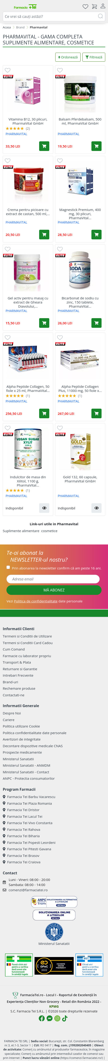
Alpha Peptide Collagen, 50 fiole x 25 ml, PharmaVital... (28, 388)
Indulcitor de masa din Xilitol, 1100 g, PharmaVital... (28, 481)
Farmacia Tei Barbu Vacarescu (29, 796)
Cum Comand (14, 649)
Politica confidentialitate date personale (34, 732)
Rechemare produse (19, 688)
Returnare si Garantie (20, 669)
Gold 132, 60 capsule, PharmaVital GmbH (80, 479)
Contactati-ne (13, 695)
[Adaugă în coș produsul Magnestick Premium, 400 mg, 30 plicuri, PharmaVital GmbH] (96, 234)
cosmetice (49, 530)
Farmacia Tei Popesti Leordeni (29, 842)
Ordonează (68, 57)
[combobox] (54, 16)
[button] (44, 508)
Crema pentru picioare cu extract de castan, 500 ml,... (28, 212)
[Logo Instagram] (57, 1018)
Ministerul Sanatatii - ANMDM (26, 765)
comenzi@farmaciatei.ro (28, 890)
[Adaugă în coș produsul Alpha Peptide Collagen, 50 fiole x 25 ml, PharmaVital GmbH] (44, 413)
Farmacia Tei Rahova (21, 829)
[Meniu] (6, 6)
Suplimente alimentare (21, 530)
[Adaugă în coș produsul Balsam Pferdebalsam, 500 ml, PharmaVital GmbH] (96, 146)
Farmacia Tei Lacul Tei (22, 816)
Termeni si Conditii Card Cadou (28, 642)
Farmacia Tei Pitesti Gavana (27, 849)
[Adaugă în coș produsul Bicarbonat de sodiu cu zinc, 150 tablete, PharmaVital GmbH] (96, 323)
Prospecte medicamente (22, 752)
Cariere (9, 719)
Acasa (7, 27)
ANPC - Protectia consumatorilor (29, 778)
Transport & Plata (17, 662)
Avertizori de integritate (22, 739)
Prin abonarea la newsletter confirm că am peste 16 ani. (56, 568)
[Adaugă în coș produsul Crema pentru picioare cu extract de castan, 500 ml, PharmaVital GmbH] (44, 234)
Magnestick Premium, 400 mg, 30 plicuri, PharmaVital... (80, 214)
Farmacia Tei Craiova (22, 862)
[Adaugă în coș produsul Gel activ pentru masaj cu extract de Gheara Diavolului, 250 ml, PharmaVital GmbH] (44, 323)
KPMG (54, 1006)
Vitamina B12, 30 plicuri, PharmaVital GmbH (28, 121)
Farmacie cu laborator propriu (27, 656)
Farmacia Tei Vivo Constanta (28, 822)
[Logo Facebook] (42, 1018)
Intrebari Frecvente (18, 675)
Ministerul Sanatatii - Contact (26, 772)
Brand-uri (10, 682)
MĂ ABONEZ (54, 590)
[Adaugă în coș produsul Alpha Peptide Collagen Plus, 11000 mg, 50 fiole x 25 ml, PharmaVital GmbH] (96, 413)
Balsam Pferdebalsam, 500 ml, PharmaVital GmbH (80, 121)
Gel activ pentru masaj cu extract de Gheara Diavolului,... (28, 302)
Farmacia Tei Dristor (21, 809)
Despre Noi (12, 713)
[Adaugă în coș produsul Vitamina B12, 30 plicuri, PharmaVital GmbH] (44, 146)
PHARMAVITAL (16, 134)
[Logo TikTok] (64, 1018)
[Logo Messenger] (50, 1018)
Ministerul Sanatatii (18, 759)
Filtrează (93, 57)
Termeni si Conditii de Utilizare (27, 636)
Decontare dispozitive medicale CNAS (33, 746)
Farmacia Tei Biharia (21, 836)
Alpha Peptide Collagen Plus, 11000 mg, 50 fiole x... (80, 388)
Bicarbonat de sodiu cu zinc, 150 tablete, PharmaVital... (80, 302)
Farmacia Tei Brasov (21, 855)
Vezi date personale (44, 601)
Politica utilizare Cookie (21, 726)
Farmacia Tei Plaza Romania (27, 803)
